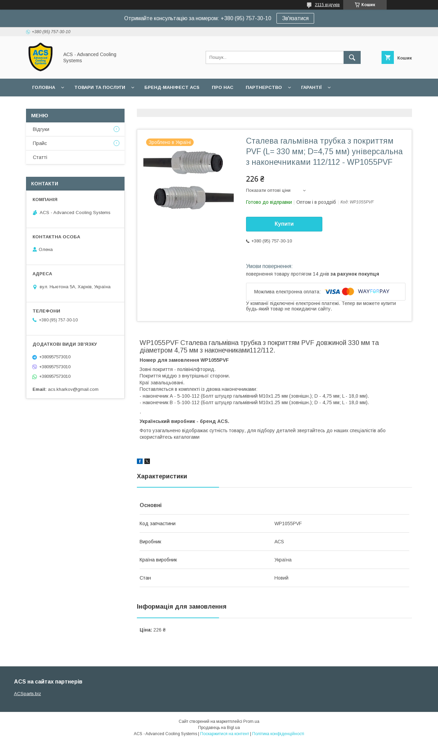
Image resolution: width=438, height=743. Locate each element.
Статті (40, 157)
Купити (284, 224)
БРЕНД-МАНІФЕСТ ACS (171, 87)
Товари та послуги (99, 87)
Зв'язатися (295, 18)
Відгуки (41, 129)
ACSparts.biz (27, 693)
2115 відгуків (327, 4)
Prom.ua (251, 721)
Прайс (40, 143)
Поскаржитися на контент (224, 733)
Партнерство (264, 87)
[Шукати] (352, 57)
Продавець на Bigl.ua (219, 727)
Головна (43, 87)
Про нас (222, 87)
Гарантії (311, 87)
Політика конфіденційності (278, 733)
